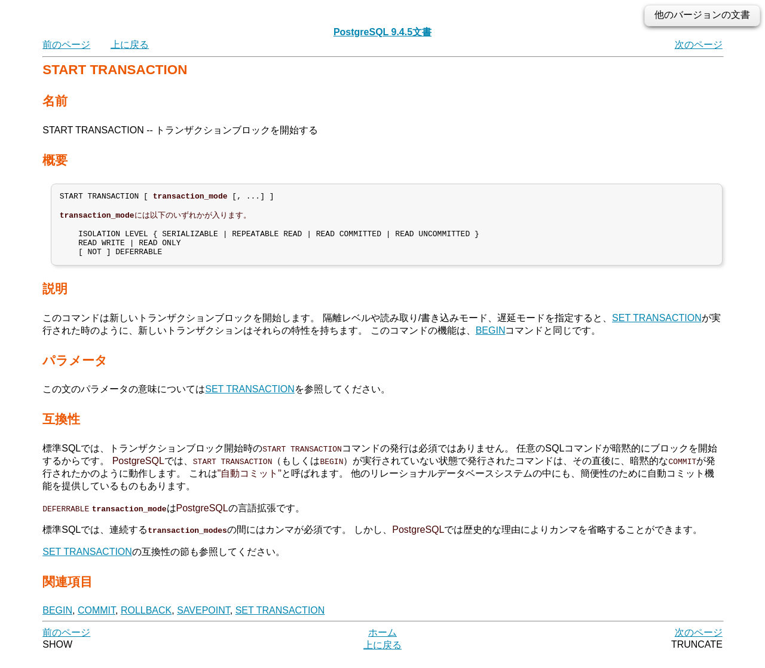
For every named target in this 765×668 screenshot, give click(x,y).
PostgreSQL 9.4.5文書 (382, 32)
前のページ (66, 44)
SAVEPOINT (203, 622)
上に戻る (130, 44)
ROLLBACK (146, 622)
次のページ (699, 44)
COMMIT (96, 622)
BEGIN (491, 342)
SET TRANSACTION (657, 329)
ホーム (382, 644)
